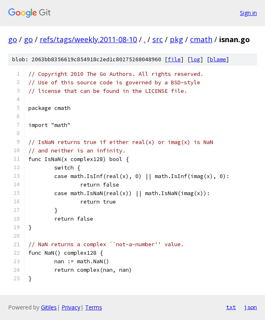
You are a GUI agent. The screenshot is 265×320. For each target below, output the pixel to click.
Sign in (248, 13)
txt (231, 307)
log (195, 59)
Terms (93, 307)
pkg (176, 39)
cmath (201, 39)
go (12, 39)
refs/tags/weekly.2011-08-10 (88, 39)
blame (218, 59)
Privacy (71, 307)
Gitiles (49, 307)
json (250, 307)
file (174, 59)
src (157, 39)
